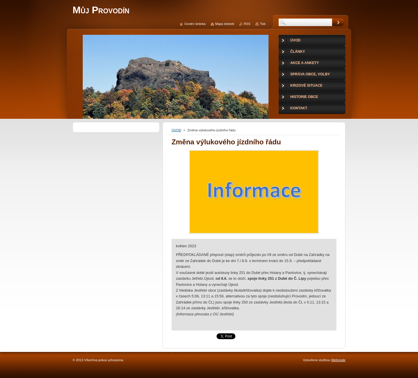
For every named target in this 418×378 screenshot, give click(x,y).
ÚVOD (176, 130)
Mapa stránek (224, 24)
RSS (247, 24)
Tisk (263, 24)
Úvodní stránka (195, 24)
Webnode (338, 360)
